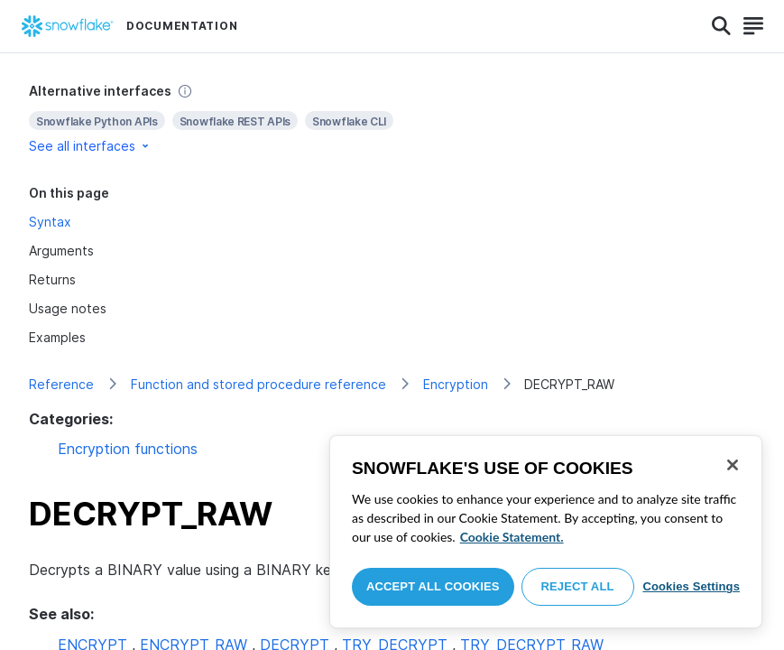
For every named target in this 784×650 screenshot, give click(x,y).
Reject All (577, 586)
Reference (61, 384)
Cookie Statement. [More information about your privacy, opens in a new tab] (512, 536)
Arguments (61, 250)
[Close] (732, 465)
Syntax (50, 221)
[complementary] (392, 118)
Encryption (455, 384)
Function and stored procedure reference (258, 384)
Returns (52, 279)
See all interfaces (90, 145)
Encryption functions (128, 449)
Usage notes (67, 308)
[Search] (721, 26)
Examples (57, 337)
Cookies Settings (691, 586)
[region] (545, 531)
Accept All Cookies (433, 586)
